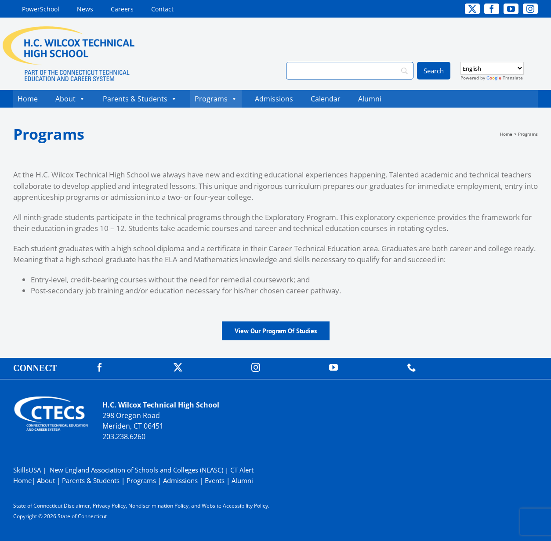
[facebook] (491, 9)
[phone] (411, 367)
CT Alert (242, 469)
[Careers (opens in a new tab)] (122, 9)
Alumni (369, 99)
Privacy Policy (109, 505)
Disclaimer (77, 505)
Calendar (328, 99)
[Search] (350, 70)
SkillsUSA (28, 469)
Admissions (274, 99)
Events (215, 480)
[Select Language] (492, 68)
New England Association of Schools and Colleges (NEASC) (136, 469)
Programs (216, 99)
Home (28, 99)
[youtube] (511, 9)
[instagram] (530, 9)
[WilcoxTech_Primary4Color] (68, 30)
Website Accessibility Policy (235, 505)
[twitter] (472, 9)
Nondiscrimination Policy (158, 505)
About (70, 99)
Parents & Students (140, 99)
